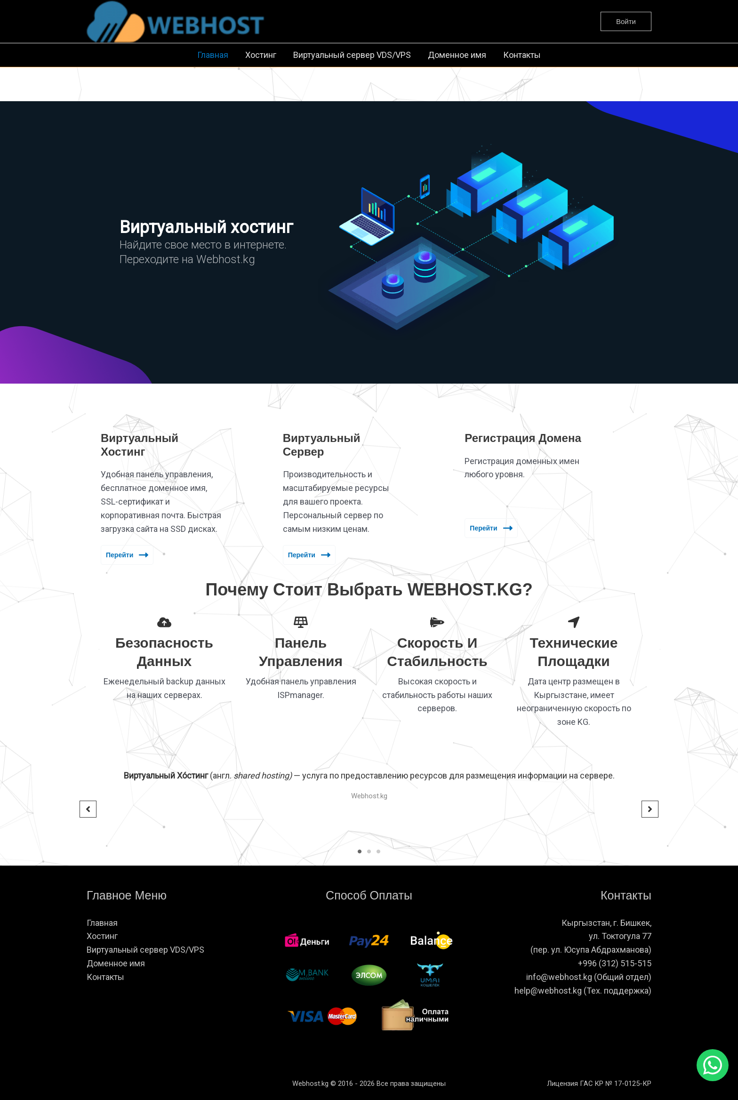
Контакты (522, 55)
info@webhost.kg (560, 977)
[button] (626, 21)
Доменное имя (457, 55)
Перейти (127, 555)
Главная (212, 55)
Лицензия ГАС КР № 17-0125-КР (599, 1083)
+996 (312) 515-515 (614, 963)
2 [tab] (369, 851)
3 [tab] (378, 851)
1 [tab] (359, 851)
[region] (369, 242)
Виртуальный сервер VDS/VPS (352, 55)
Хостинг (260, 55)
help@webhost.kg (548, 991)
